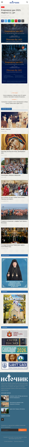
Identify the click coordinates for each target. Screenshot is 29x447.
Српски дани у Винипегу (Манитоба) (10, 175)
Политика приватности (19, 441)
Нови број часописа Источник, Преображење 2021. (13, 152)
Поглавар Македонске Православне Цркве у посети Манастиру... (13, 245)
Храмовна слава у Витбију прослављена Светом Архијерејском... (19, 397)
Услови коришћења (8, 441)
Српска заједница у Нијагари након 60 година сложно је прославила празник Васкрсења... (14, 96)
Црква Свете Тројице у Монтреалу (17, 409)
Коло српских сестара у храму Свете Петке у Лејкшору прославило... (13, 198)
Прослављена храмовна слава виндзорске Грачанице (16, 403)
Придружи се (22, 430)
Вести (3, 7)
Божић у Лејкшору (6, 129)
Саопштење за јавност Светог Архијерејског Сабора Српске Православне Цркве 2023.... (14, 102)
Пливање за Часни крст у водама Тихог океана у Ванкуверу (14, 222)
